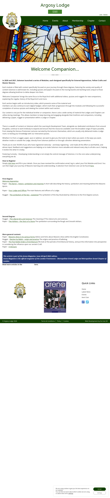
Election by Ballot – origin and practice (24, 239)
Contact (102, 20)
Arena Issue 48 (28, 264)
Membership (77, 20)
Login (100, 14)
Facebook (83, 302)
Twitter (87, 302)
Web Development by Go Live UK (96, 321)
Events (55, 20)
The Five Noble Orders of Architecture (23, 242)
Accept (99, 489)
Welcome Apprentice (10, 181)
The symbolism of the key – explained (24, 195)
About (65, 20)
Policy (59, 321)
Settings (99, 493)
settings (74, 493)
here (92, 166)
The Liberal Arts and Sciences (20, 219)
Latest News (86, 292)
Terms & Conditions (48, 321)
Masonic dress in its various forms (22, 237)
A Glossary (13, 247)
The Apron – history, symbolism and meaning (26, 184)
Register (105, 14)
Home (45, 20)
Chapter (90, 20)
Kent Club (85, 297)
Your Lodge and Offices (18, 190)
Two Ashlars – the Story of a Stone (22, 221)
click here (11, 163)
